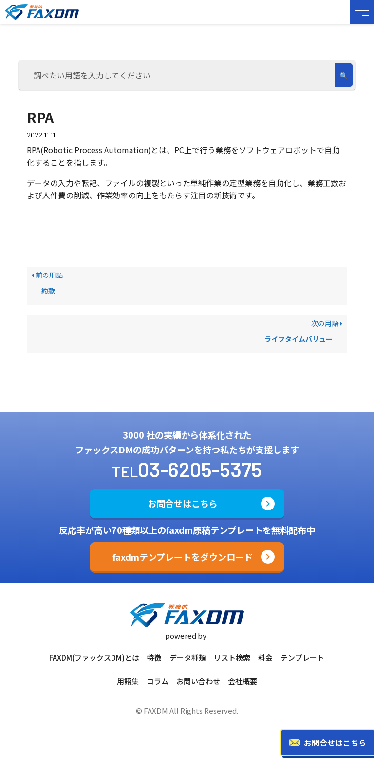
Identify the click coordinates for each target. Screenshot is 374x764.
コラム (157, 681)
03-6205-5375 (200, 469)
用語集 (128, 681)
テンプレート (302, 657)
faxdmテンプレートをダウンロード (182, 556)
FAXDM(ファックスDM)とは (94, 657)
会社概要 (242, 681)
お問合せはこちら (183, 503)
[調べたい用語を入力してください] (177, 75)
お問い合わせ (198, 681)
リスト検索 (232, 657)
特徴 (154, 657)
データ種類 (187, 657)
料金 (265, 657)
